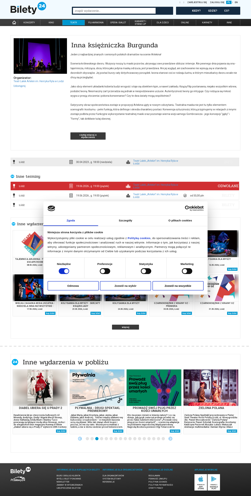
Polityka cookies (157, 482)
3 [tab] (97, 439)
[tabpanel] (40, 401)
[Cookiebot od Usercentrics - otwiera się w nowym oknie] (188, 208)
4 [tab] (102, 439)
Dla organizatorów (113, 476)
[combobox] (114, 11)
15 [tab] (154, 439)
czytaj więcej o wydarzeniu (87, 136)
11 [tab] (135, 439)
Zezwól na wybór (125, 285)
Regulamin (154, 476)
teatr (73, 22)
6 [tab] (111, 439)
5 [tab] (106, 439)
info (228, 162)
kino (51, 22)
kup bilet (232, 269)
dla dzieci (163, 22)
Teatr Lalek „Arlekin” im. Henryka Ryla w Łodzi (155, 162)
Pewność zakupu (157, 479)
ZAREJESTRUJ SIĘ (197, 2)
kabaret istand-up (140, 22)
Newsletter (63, 482)
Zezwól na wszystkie (178, 285)
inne (229, 22)
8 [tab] (121, 439)
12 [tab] (140, 439)
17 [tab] (163, 439)
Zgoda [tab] (71, 220)
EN (236, 2)
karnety (207, 22)
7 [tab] (116, 439)
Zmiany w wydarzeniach (70, 485)
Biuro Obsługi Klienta (68, 476)
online (185, 22)
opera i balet (118, 22)
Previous (80, 439)
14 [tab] (149, 439)
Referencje (109, 482)
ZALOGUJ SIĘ (217, 2)
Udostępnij (19, 85)
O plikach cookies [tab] (180, 220)
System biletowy (112, 479)
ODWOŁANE (228, 186)
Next (170, 439)
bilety (228, 195)
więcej (125, 327)
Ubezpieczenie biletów (69, 488)
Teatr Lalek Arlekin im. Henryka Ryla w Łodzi (38, 81)
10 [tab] (130, 439)
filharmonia (96, 22)
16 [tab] (159, 439)
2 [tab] (92, 439)
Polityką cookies (139, 238)
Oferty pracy (155, 488)
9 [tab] (125, 439)
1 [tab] (87, 439)
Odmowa (73, 285)
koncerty (29, 22)
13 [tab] (144, 439)
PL (228, 2)
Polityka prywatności (160, 485)
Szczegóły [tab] (125, 220)
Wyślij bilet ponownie (69, 479)
